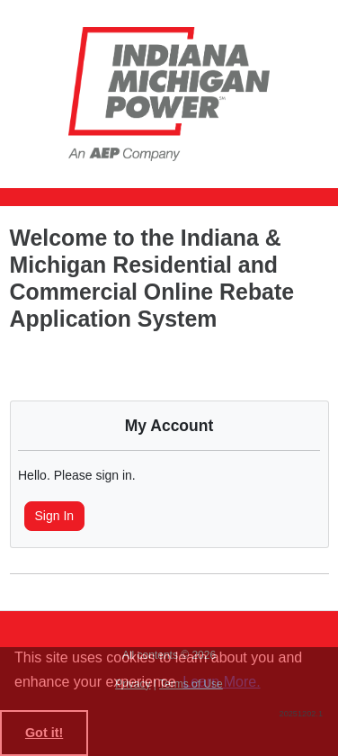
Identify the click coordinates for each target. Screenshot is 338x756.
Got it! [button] (44, 732)
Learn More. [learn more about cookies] (221, 681)
